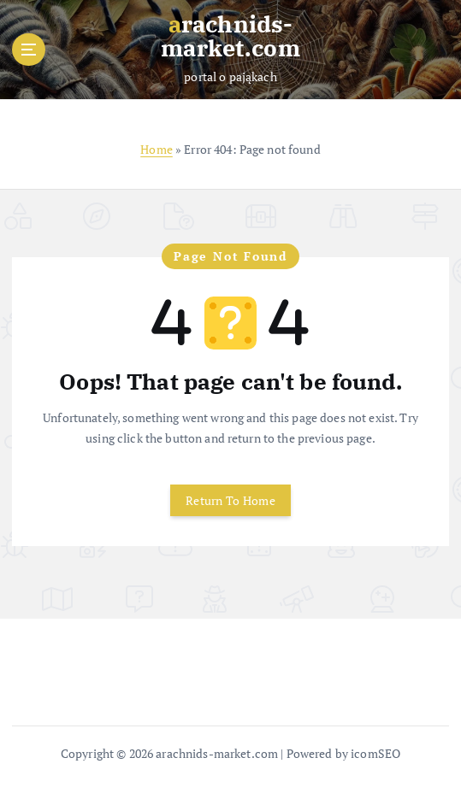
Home (156, 149)
